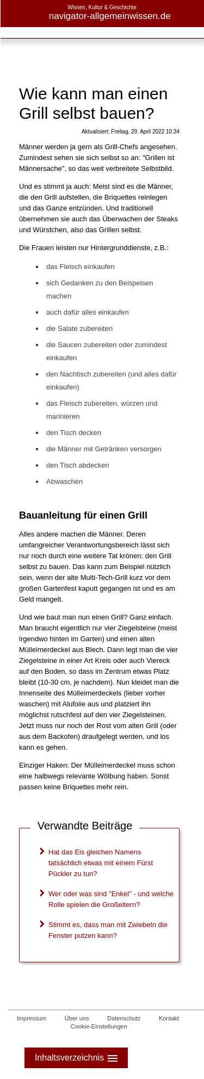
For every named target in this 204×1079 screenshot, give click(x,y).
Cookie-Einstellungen (99, 1026)
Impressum (31, 1018)
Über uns (77, 1018)
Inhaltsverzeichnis (77, 1058)
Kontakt (169, 1018)
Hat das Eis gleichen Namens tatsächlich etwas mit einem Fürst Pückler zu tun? (100, 863)
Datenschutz (123, 1018)
